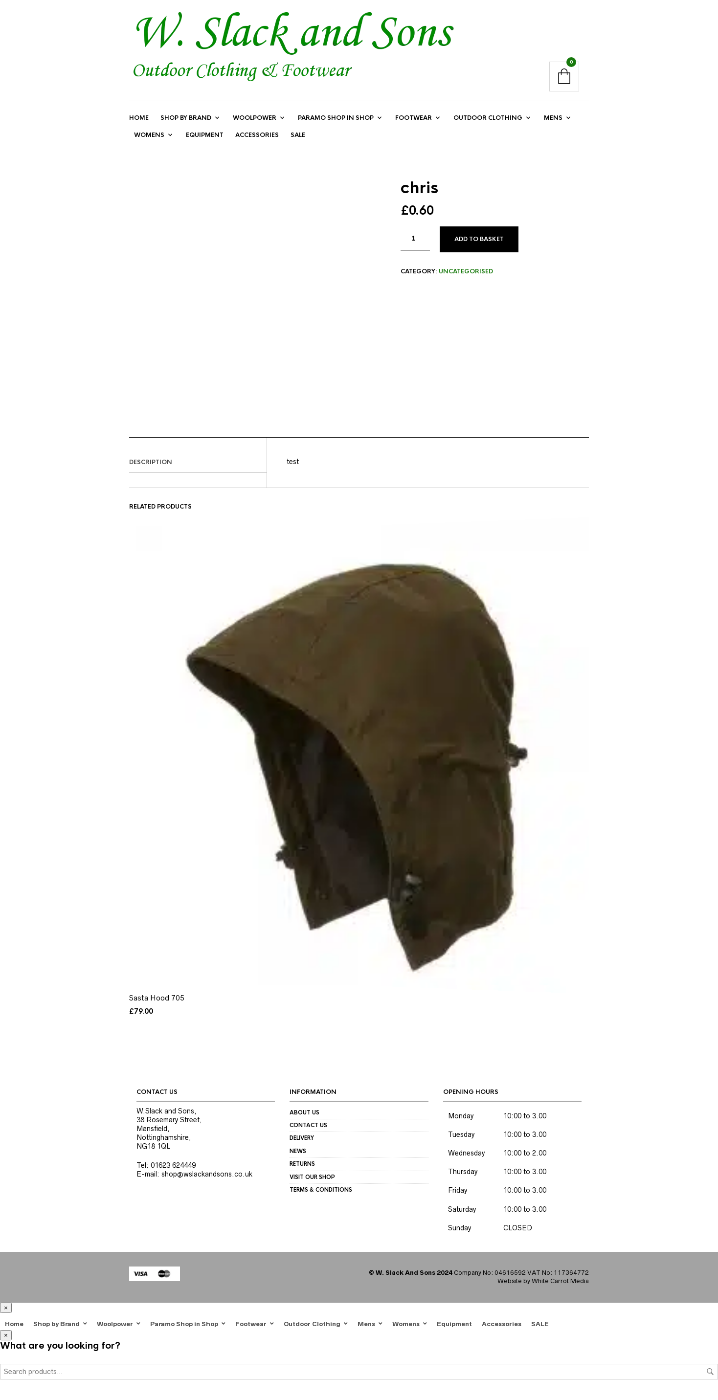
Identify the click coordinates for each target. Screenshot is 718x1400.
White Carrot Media (560, 1286)
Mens (553, 122)
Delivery (302, 1143)
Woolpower (254, 122)
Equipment (205, 139)
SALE (298, 139)
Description (150, 468)
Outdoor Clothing (487, 122)
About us (304, 1118)
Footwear (413, 122)
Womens (149, 139)
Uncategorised (466, 277)
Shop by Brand (185, 122)
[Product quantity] (415, 244)
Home (139, 122)
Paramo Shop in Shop (336, 122)
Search (710, 1377)
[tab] (198, 468)
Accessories (257, 139)
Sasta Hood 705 (156, 1004)
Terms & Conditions (321, 1195)
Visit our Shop (312, 1182)
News (298, 1157)
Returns (302, 1169)
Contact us (308, 1131)
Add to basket (479, 245)
